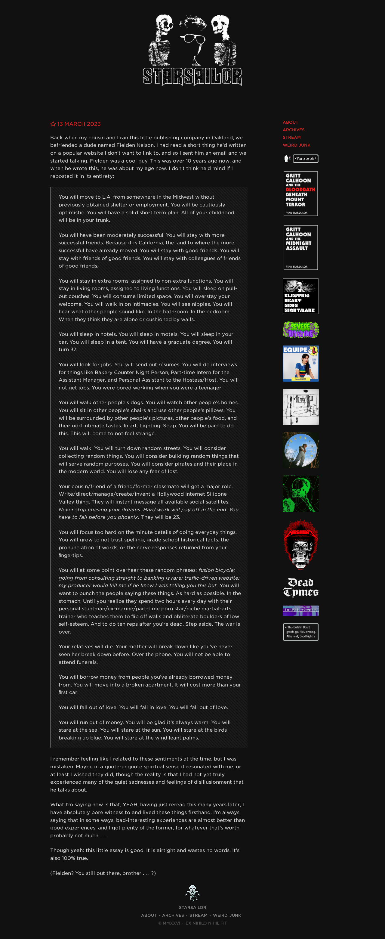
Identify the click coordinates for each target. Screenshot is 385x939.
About (290, 122)
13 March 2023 (77, 124)
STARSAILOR (192, 907)
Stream (292, 137)
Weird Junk (296, 145)
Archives (294, 130)
